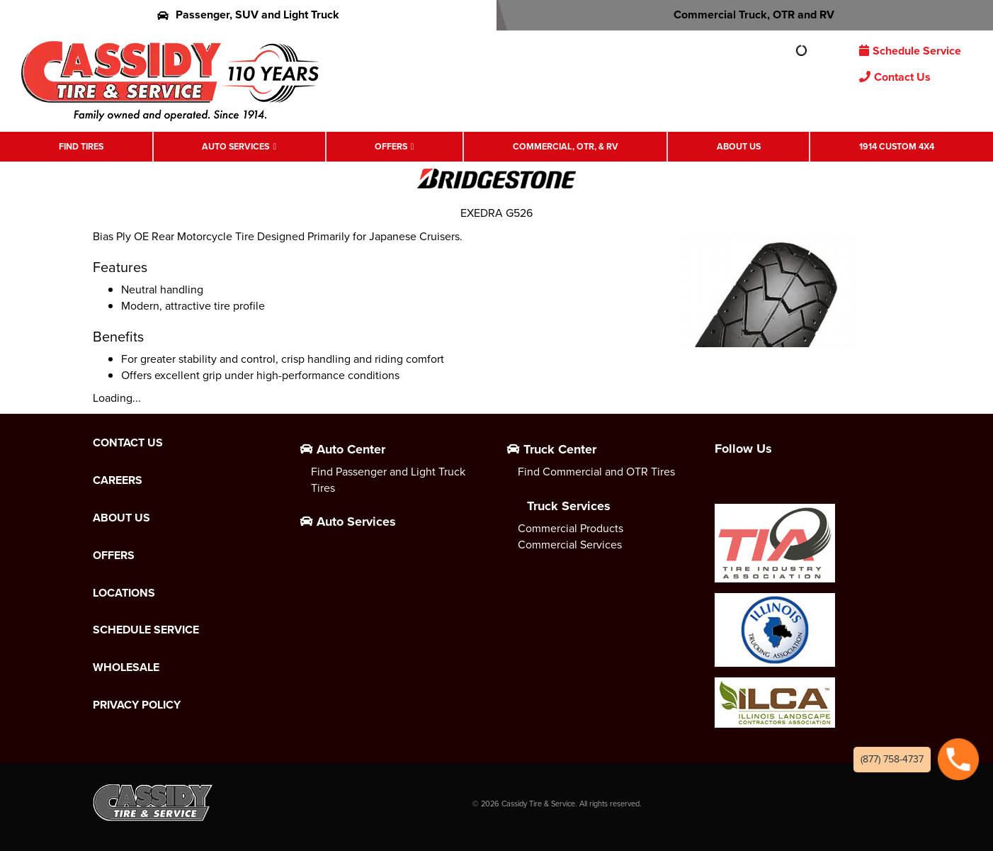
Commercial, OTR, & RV (565, 146)
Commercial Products (570, 528)
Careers (117, 480)
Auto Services (235, 146)
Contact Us (895, 77)
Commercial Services (570, 544)
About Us (739, 146)
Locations (124, 593)
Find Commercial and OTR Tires (596, 471)
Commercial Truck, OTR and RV (744, 14)
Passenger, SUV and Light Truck (248, 14)
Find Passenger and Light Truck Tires (388, 479)
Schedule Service (910, 51)
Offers (391, 146)
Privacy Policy (137, 705)
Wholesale (126, 667)
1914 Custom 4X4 (896, 146)
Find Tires (81, 146)
